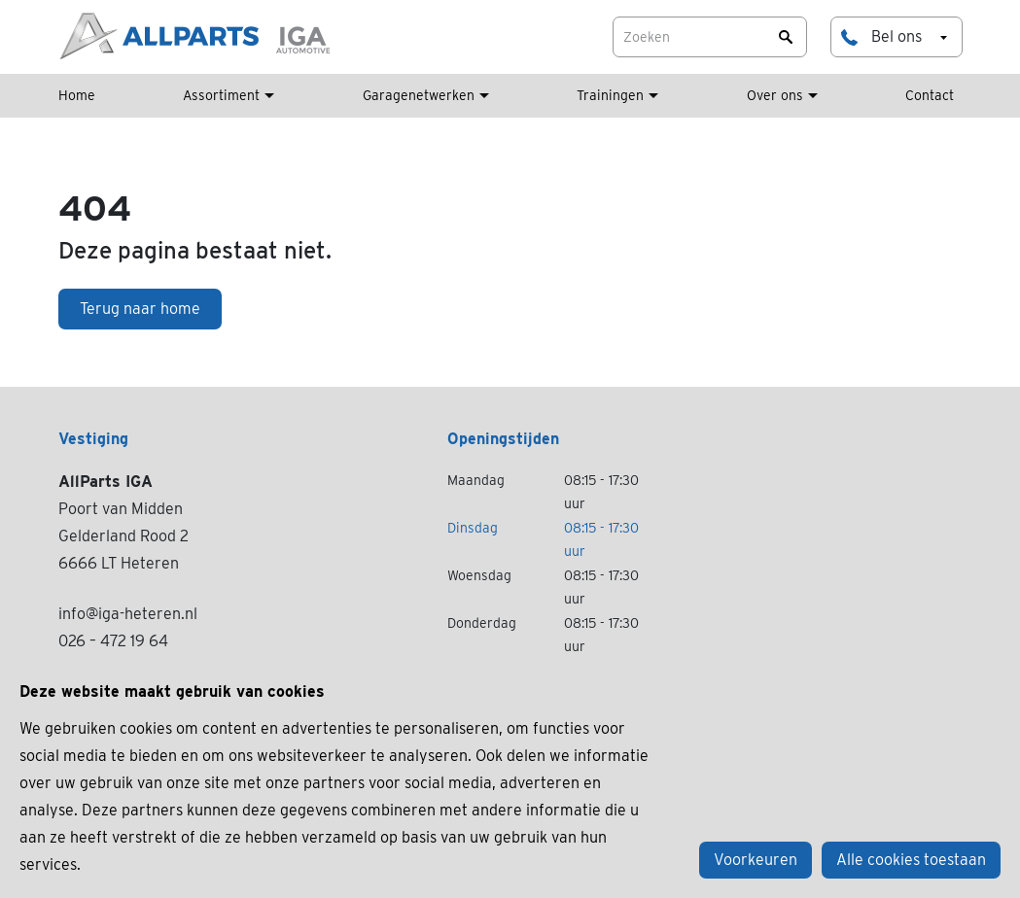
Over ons (775, 95)
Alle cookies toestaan (911, 859)
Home (76, 95)
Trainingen (610, 95)
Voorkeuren (755, 859)
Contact (929, 95)
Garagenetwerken (419, 95)
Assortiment (221, 95)
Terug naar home (140, 308)
